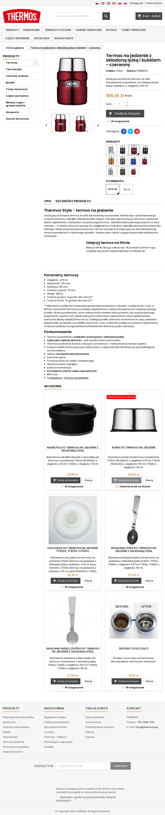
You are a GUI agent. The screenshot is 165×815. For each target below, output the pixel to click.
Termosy (11, 30)
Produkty (11, 56)
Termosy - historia (55, 737)
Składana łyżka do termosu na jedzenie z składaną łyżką (133, 549)
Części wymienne (17, 38)
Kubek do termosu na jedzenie (134, 447)
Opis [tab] (47, 201)
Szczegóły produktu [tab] (73, 201)
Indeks (110, 71)
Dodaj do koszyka (124, 113)
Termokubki (31, 30)
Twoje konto (96, 708)
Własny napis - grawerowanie (16, 104)
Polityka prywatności (56, 722)
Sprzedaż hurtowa (55, 727)
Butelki (111, 30)
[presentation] (85, 779)
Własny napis (63, 38)
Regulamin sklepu (55, 717)
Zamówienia (93, 722)
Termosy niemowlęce (16, 727)
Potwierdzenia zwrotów (99, 727)
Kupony (90, 737)
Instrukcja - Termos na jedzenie (68, 378)
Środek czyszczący (133, 648)
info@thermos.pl (147, 727)
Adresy (89, 732)
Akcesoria (41, 38)
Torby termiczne (133, 30)
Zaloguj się (136, 3)
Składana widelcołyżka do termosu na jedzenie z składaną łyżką (73, 650)
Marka (131, 71)
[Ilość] (119, 104)
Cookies (49, 732)
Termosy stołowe (58, 30)
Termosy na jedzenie (16, 747)
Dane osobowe (94, 717)
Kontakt (48, 747)
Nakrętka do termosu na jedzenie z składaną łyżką (72, 449)
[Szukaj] (82, 16)
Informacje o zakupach (58, 742)
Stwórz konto (154, 3)
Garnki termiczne (88, 30)
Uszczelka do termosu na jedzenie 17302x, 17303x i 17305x (72, 549)
